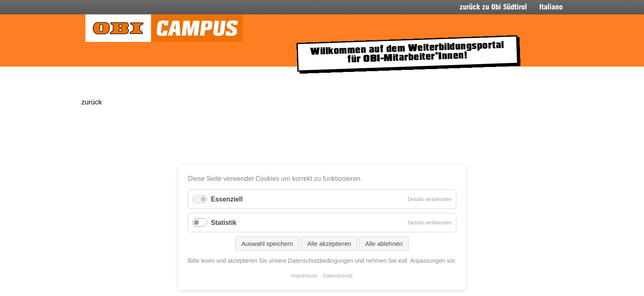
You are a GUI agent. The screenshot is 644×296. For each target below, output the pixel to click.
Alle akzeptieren (329, 243)
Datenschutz (338, 276)
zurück (91, 102)
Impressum (304, 276)
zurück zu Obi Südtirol (493, 7)
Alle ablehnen (383, 243)
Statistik (223, 222)
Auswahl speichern (267, 243)
